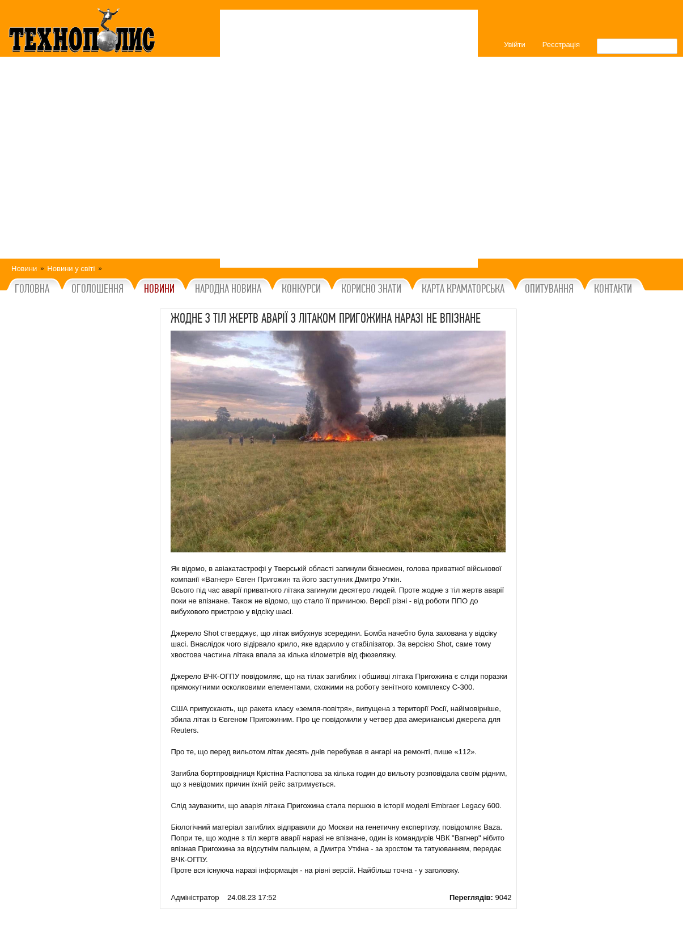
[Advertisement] (349, 139)
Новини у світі (71, 268)
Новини (24, 268)
